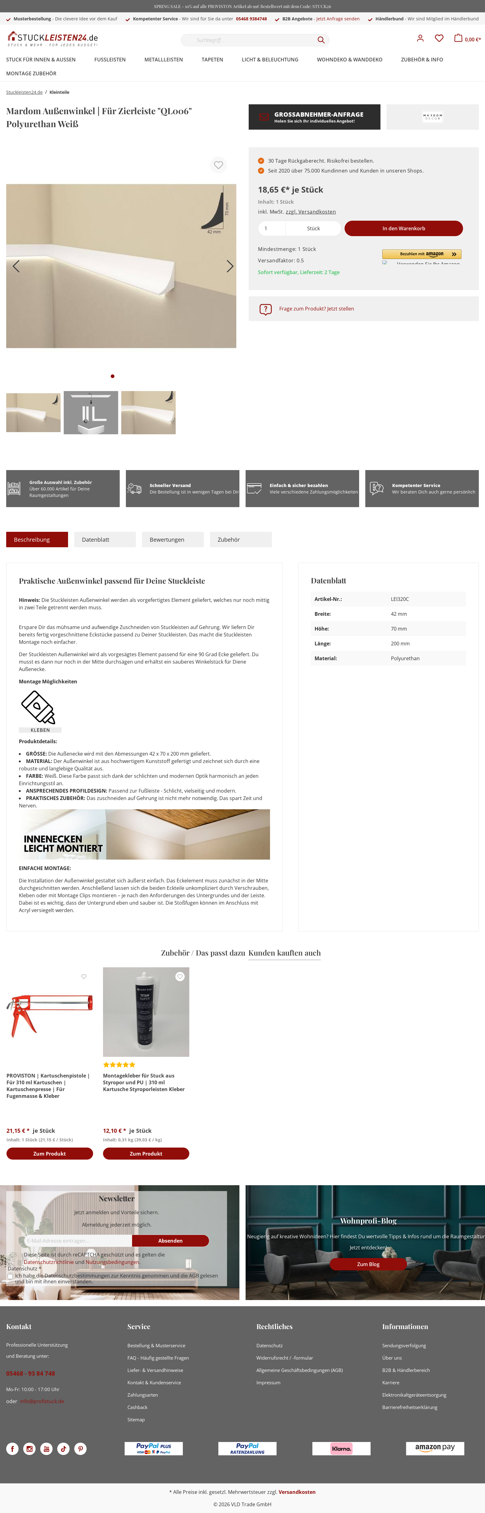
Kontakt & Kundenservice (154, 1382)
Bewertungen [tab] (167, 539)
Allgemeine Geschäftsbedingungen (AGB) (299, 1370)
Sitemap (136, 1419)
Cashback (137, 1407)
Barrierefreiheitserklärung (409, 1407)
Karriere (390, 1382)
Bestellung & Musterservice (156, 1345)
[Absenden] (170, 1241)
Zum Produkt (49, 1154)
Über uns (392, 1358)
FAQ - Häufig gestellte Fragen (158, 1358)
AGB (194, 1275)
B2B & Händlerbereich (406, 1370)
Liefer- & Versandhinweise (155, 1370)
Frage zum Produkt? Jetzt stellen (316, 308)
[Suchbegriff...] (247, 40)
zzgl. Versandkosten (311, 211)
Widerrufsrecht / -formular (284, 1358)
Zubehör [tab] (229, 539)
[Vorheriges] (14, 268)
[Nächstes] (228, 268)
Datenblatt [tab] (95, 539)
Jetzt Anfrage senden (338, 19)
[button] (421, 256)
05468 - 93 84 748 (30, 1373)
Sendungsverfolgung (404, 1345)
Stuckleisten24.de (24, 92)
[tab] (37, 539)
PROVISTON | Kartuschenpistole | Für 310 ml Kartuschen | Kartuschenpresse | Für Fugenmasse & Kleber (48, 1085)
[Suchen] (321, 40)
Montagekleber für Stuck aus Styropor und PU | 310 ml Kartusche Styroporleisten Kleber (144, 1082)
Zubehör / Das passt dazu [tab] (203, 952)
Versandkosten (297, 1492)
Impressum (268, 1382)
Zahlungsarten (142, 1395)
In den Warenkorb (404, 228)
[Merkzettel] (439, 40)
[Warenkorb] (468, 39)
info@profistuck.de (42, 1401)
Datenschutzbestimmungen (77, 1275)
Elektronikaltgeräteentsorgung (414, 1395)
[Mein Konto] (420, 40)
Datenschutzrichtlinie (49, 1262)
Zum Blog (368, 1264)
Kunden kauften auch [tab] (284, 952)
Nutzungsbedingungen (112, 1262)
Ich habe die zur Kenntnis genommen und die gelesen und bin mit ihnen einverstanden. (116, 1279)
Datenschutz (269, 1345)
